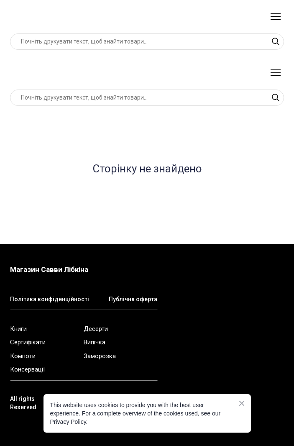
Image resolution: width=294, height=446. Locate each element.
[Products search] (147, 41)
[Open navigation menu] (275, 16)
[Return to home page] (46, 17)
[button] (276, 41)
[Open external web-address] (140, 328)
